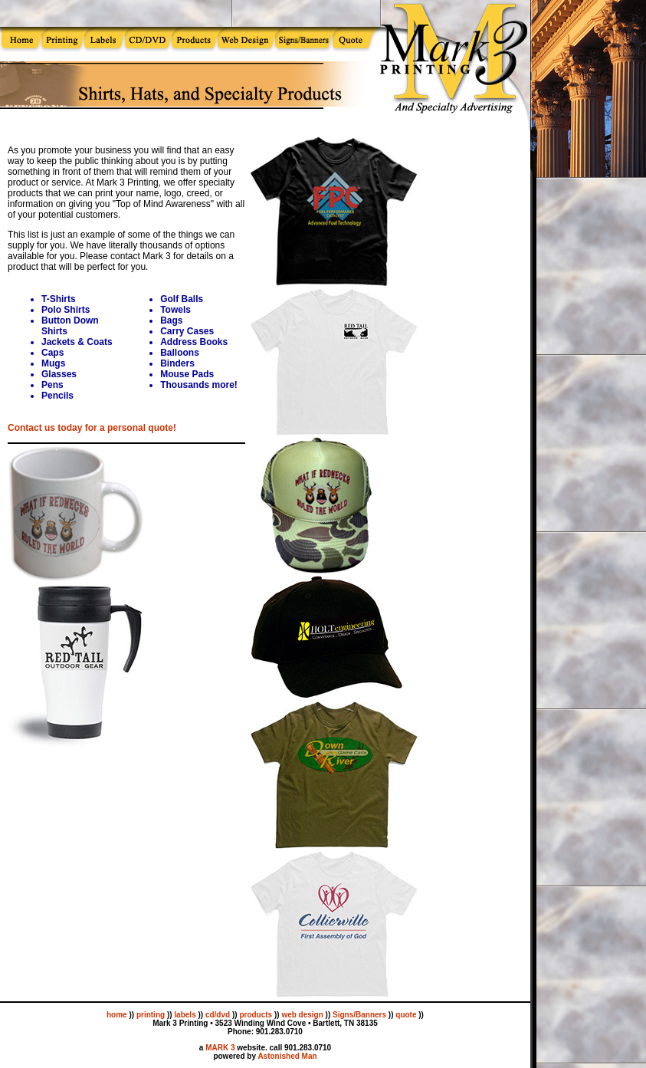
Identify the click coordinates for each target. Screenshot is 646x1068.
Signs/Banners (359, 1014)
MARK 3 (219, 1047)
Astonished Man (286, 1056)
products (255, 1014)
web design (302, 1014)
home (117, 1014)
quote (405, 1014)
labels (184, 1014)
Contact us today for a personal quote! (92, 427)
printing (150, 1014)
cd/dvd (217, 1014)
